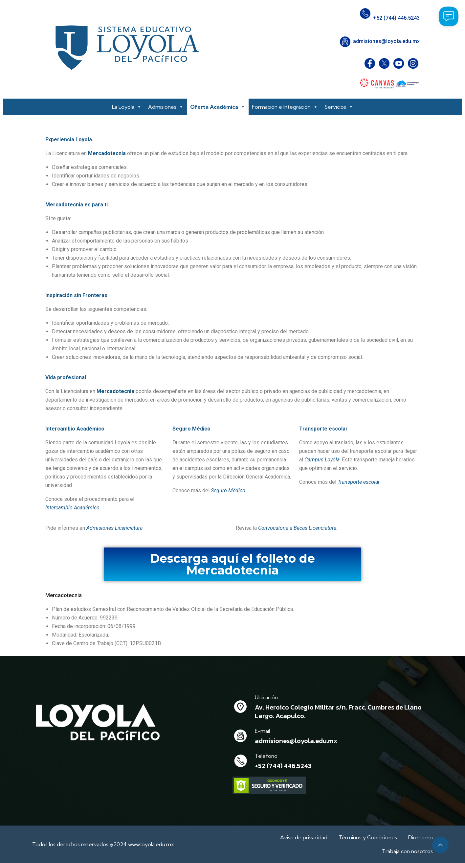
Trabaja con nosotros (407, 851)
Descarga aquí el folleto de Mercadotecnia (232, 564)
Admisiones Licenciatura (114, 528)
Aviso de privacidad (303, 837)
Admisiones (166, 107)
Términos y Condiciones (368, 837)
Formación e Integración (285, 107)
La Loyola (127, 107)
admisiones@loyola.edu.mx (386, 41)
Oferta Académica (217, 107)
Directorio (420, 837)
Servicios (338, 107)
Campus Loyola (322, 459)
